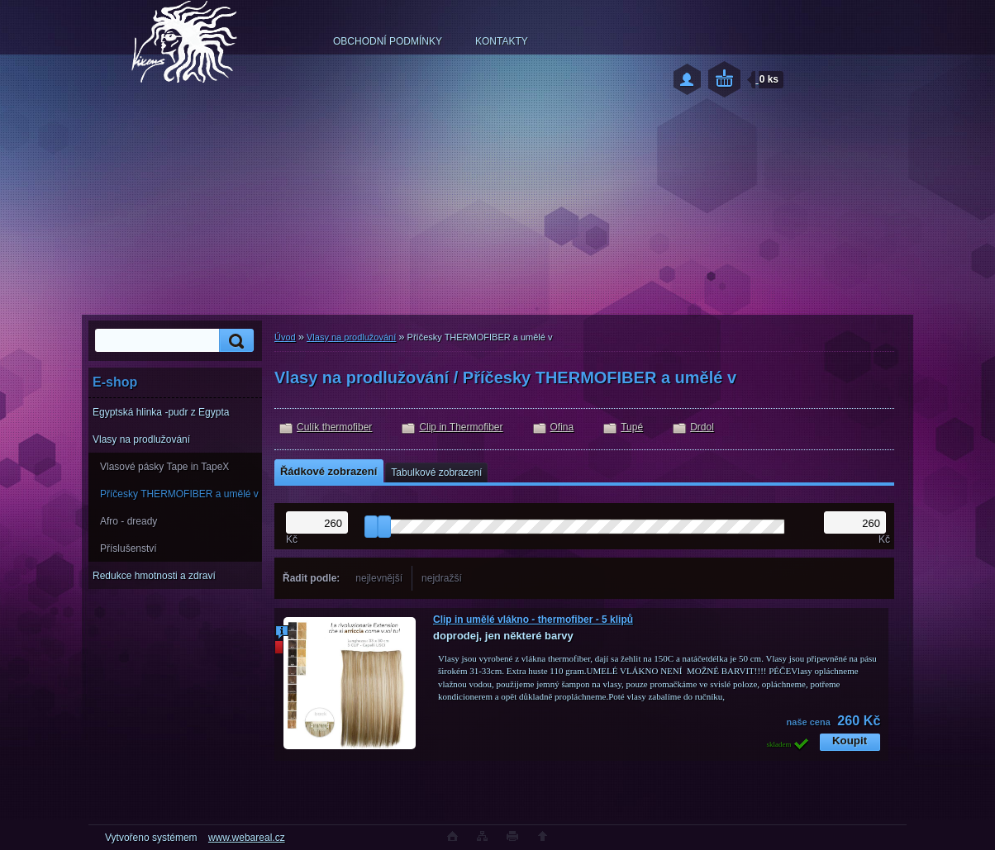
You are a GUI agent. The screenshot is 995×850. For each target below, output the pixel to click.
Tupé (632, 427)
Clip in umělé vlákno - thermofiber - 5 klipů (533, 619)
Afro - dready (128, 521)
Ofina (562, 427)
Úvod (285, 337)
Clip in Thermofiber (460, 427)
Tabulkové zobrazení (436, 472)
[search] (234, 341)
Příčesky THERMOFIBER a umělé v (179, 494)
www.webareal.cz (246, 837)
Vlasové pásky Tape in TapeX (164, 466)
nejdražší (441, 578)
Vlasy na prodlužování (141, 439)
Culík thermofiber (334, 427)
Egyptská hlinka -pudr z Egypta (161, 412)
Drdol (702, 427)
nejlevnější (378, 578)
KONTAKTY (501, 41)
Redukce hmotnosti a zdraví (154, 576)
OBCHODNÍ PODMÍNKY (387, 41)
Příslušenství (128, 548)
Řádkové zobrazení (328, 471)
